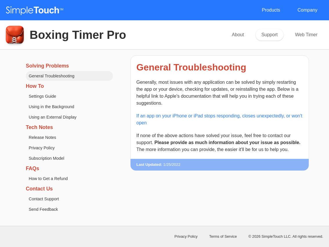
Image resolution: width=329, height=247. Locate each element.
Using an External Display (53, 117)
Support (269, 34)
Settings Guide (42, 96)
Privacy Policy (42, 148)
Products (271, 10)
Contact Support (44, 199)
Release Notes (42, 137)
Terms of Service (223, 236)
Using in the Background (51, 106)
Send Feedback (43, 209)
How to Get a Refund (48, 178)
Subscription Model (46, 158)
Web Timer (306, 34)
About (238, 34)
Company (307, 10)
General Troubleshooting (52, 76)
